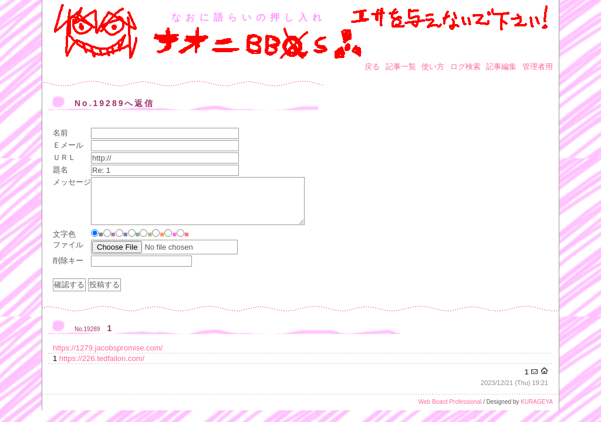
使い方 (432, 66)
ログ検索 (465, 66)
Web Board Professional (450, 402)
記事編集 (501, 66)
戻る (372, 66)
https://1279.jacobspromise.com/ (108, 347)
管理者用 (537, 66)
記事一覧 (401, 66)
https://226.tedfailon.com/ (101, 358)
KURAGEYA (537, 402)
